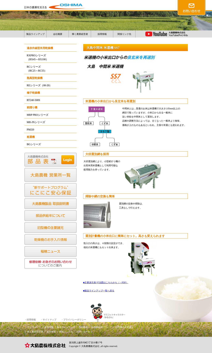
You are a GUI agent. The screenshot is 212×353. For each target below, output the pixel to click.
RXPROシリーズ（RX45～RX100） (37, 57)
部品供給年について (101, 327)
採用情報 (102, 34)
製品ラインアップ (35, 34)
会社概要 (57, 34)
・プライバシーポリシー (73, 319)
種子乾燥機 (33, 92)
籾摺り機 (32, 107)
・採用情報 (30, 319)
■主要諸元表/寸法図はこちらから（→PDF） (105, 282)
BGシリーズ (34, 144)
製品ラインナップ (66, 327)
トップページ (34, 327)
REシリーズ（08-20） (39, 85)
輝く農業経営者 (80, 34)
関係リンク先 (124, 34)
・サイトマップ (48, 319)
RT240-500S (33, 100)
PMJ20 (30, 129)
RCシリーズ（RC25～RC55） (37, 68)
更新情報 (48, 327)
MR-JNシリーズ (36, 122)
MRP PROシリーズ (37, 114)
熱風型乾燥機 (34, 78)
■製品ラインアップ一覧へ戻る (98, 291)
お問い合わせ (83, 332)
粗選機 (31, 137)
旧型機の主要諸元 (124, 327)
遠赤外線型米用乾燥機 (40, 48)
